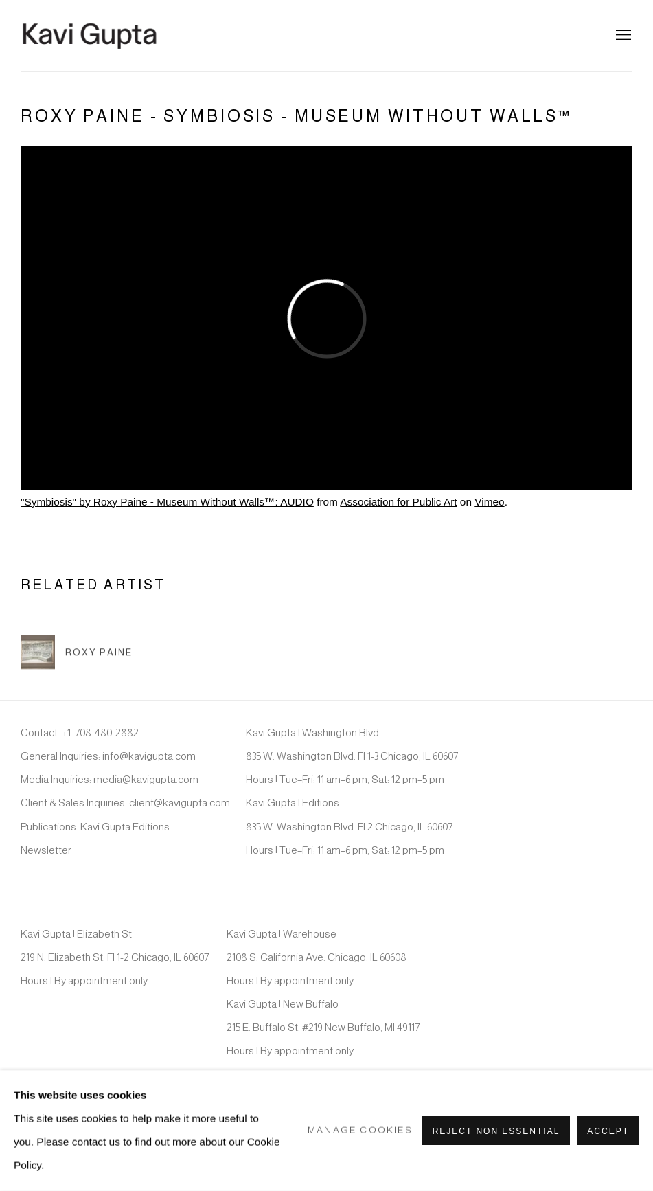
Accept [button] (608, 1131)
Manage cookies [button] (360, 1130)
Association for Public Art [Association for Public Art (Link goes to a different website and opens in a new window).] (398, 502)
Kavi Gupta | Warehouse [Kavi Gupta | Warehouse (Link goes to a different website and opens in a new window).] (281, 934)
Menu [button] (622, 35)
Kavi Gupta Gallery (89, 35)
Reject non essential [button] (496, 1131)
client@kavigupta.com (179, 802)
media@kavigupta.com (145, 779)
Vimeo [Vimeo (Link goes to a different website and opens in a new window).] (489, 502)
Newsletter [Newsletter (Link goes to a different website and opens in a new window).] (46, 850)
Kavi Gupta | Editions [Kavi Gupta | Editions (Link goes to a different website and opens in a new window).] (292, 802)
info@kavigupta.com (149, 756)
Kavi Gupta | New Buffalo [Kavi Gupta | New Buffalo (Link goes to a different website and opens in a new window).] (283, 1004)
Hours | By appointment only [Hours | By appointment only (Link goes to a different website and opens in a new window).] (84, 980)
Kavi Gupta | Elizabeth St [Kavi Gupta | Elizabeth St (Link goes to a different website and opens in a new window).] (76, 934)
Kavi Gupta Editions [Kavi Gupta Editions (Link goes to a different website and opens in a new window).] (125, 826)
